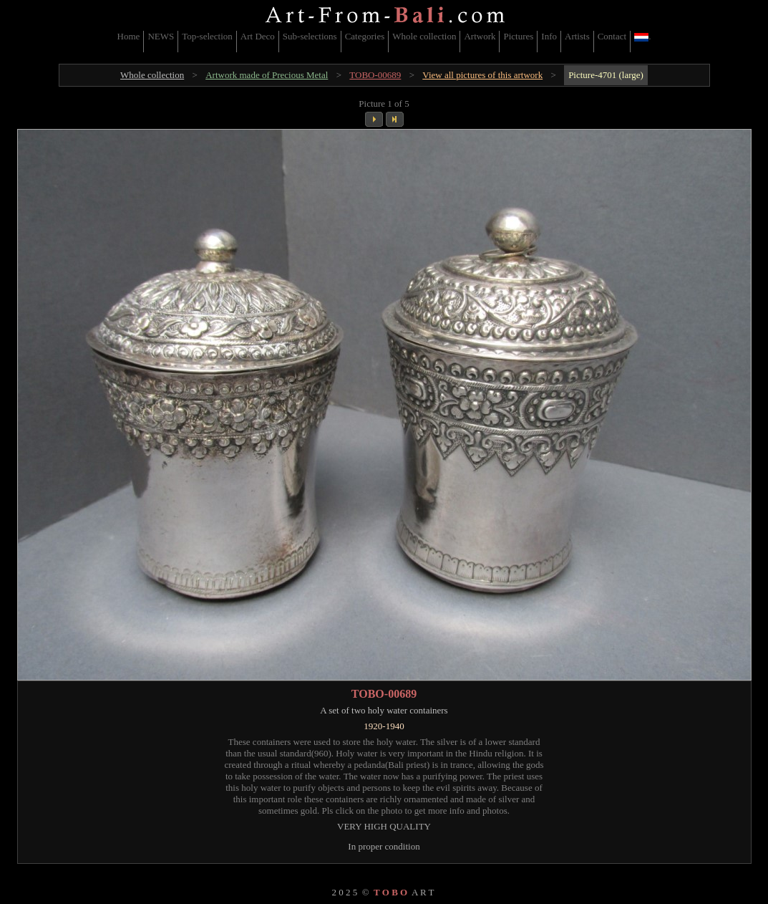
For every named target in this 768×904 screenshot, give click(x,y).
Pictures (518, 36)
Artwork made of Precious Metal (266, 74)
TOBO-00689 (375, 74)
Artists (577, 36)
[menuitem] (129, 41)
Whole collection (424, 36)
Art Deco (257, 36)
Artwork (479, 36)
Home (128, 36)
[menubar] (384, 41)
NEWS (160, 36)
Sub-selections (310, 36)
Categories (365, 36)
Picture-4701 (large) (605, 74)
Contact (612, 36)
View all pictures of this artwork (482, 74)
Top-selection (207, 36)
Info (549, 36)
